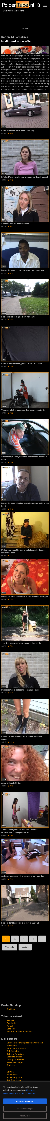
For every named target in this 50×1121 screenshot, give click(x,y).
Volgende (9, 947)
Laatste (25, 947)
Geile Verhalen (13, 1051)
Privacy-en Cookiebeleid (25, 1093)
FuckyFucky (11, 1023)
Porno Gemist (12, 1075)
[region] (25, 1101)
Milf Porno (11, 1029)
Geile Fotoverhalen (14, 1057)
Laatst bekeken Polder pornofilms (16, 41)
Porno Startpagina (14, 1077)
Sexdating (11, 1065)
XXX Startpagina (14, 1080)
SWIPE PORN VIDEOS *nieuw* (19, 1032)
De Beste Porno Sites (15, 1054)
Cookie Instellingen (25, 1109)
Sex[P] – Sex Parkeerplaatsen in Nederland (25, 1043)
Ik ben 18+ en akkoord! (25, 1101)
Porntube (11, 1026)
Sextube (10, 1020)
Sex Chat (10, 1072)
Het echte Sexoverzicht (16, 1048)
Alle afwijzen (25, 1116)
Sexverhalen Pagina (15, 1062)
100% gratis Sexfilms (15, 1060)
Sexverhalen (12, 1046)
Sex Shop (11, 1009)
